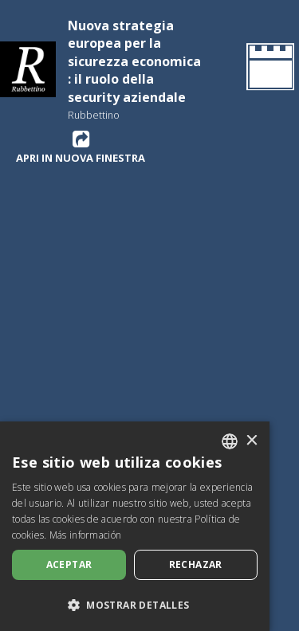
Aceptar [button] (69, 564)
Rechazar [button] (195, 564)
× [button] (252, 441)
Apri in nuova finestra (80, 146)
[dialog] (134, 526)
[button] (135, 605)
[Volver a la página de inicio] (267, 69)
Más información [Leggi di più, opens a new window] (85, 535)
